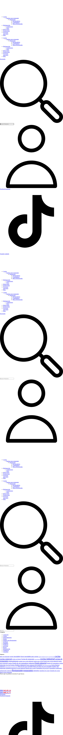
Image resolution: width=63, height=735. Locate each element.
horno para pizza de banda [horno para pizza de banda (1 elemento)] (46, 665)
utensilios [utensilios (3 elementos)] (36, 670)
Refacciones (6, 29)
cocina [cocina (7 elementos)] (57, 656)
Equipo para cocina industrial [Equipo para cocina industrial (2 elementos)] (50, 661)
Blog (4, 35)
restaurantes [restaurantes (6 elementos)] (28, 670)
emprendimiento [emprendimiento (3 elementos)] (14, 661)
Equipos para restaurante (12, 18)
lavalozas (5, 642)
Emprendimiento (7, 637)
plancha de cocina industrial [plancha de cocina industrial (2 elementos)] (18, 668)
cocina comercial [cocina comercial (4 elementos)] (6, 659)
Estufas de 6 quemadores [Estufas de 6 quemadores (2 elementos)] (53, 663)
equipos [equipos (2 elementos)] (10, 663)
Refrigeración (6, 25)
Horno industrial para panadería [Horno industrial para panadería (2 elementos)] (34, 665)
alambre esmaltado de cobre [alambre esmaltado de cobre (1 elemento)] (43, 656)
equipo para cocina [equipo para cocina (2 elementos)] (38, 661)
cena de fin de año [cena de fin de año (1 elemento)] (51, 656)
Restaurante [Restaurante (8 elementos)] (17, 670)
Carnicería (5, 634)
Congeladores (16, 22)
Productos (5, 644)
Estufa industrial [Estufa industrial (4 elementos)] (40, 663)
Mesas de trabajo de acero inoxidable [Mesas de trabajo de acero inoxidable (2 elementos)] (42, 666)
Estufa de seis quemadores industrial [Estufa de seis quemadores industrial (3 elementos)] (23, 663)
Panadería (5, 643)
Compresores (9, 26)
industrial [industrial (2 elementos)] (2, 666)
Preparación (12, 19)
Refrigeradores (16, 21)
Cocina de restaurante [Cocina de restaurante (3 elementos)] (27, 659)
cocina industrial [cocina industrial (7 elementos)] (47, 659)
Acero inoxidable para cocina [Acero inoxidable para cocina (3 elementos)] (29, 656)
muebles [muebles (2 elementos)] (54, 666)
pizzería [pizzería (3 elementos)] (8, 668)
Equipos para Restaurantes (10, 640)
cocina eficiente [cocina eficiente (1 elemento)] (37, 659)
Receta (5, 647)
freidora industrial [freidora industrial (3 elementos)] (20, 665)
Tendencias (6, 650)
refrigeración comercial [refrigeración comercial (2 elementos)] (6, 670)
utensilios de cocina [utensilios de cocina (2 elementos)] (44, 670)
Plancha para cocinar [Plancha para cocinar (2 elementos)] (30, 668)
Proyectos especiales (5, 33)
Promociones (6, 31)
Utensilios (5, 651)
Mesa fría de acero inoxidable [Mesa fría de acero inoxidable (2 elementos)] (25, 666)
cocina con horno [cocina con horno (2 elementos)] (16, 659)
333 (5, 690)
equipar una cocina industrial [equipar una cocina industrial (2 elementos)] (26, 661)
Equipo (5, 639)
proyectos (5, 646)
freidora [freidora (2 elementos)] (13, 665)
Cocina (5, 16)
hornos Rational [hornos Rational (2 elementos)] (55, 665)
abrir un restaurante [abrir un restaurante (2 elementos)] (5, 656)
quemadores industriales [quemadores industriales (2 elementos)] (56, 668)
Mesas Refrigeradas (18, 24)
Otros (7, 28)
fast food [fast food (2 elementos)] (8, 665)
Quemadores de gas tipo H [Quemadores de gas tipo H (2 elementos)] (42, 668)
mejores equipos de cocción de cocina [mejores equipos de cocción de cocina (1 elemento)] (11, 666)
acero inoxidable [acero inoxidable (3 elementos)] (15, 656)
